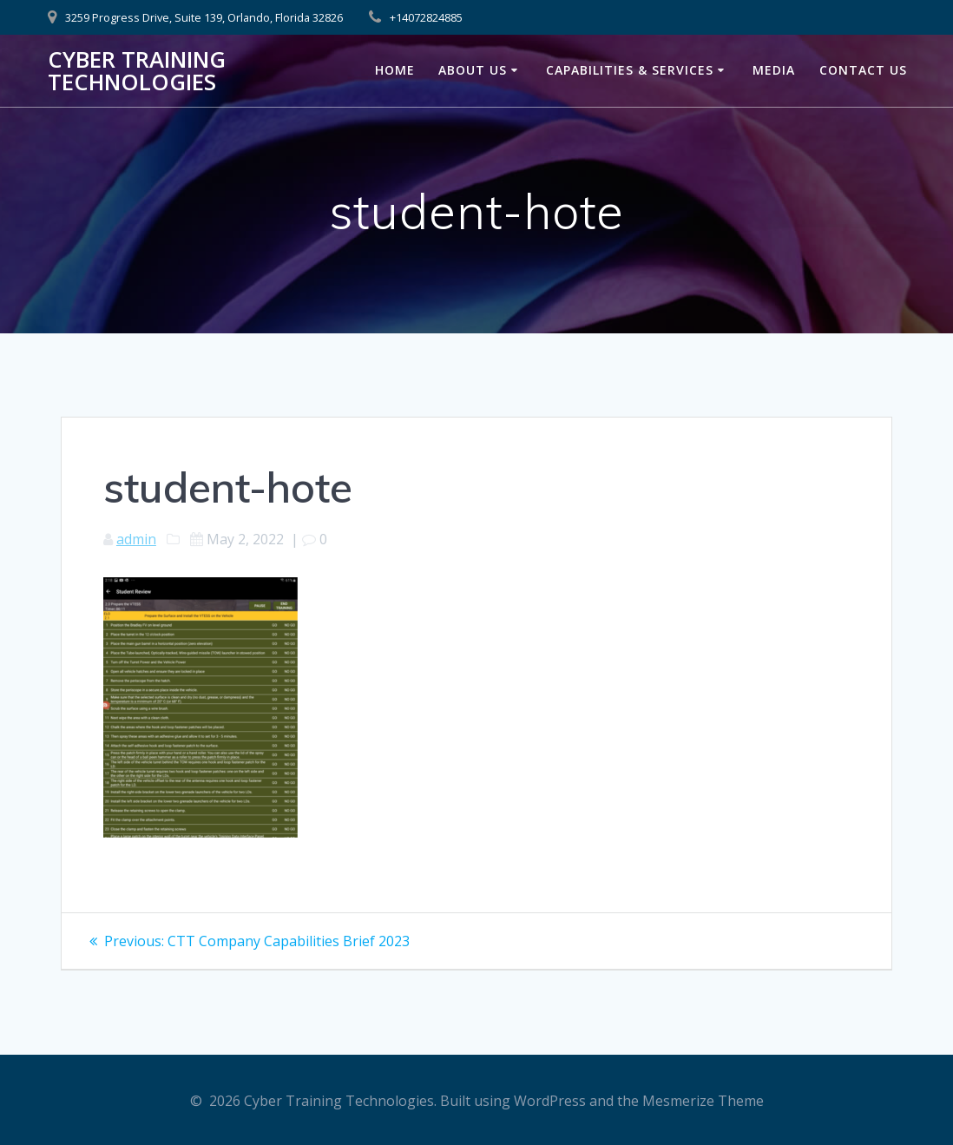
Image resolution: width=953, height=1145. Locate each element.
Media (774, 70)
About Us (472, 70)
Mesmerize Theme (703, 1100)
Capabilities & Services (629, 70)
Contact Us (863, 70)
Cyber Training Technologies (137, 71)
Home (395, 70)
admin (136, 539)
